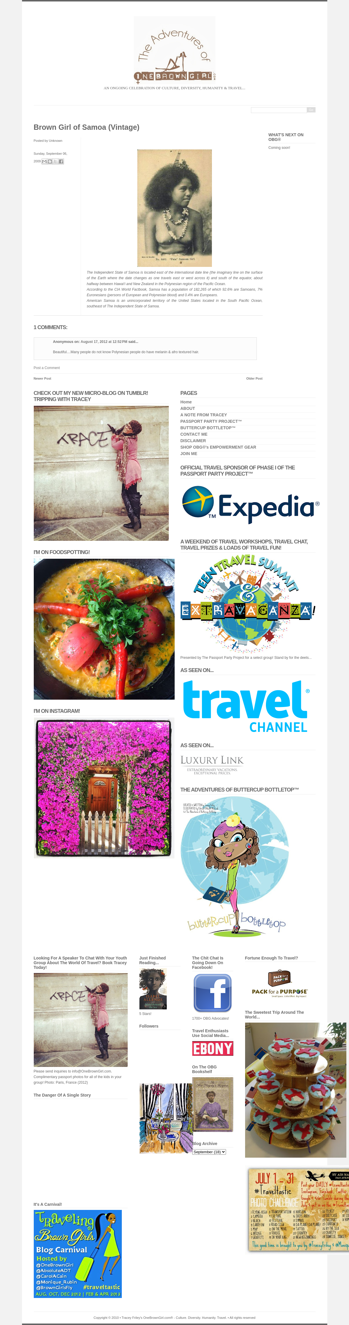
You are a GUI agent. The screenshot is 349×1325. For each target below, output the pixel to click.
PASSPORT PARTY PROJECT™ (211, 421)
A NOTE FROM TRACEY (204, 415)
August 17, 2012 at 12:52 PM (104, 342)
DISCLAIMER (193, 440)
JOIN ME (189, 453)
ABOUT (188, 408)
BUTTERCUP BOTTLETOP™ (208, 427)
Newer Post (42, 378)
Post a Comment (47, 368)
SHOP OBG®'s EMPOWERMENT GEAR (218, 447)
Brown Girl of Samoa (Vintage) (87, 127)
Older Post (254, 378)
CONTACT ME (194, 434)
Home (186, 402)
